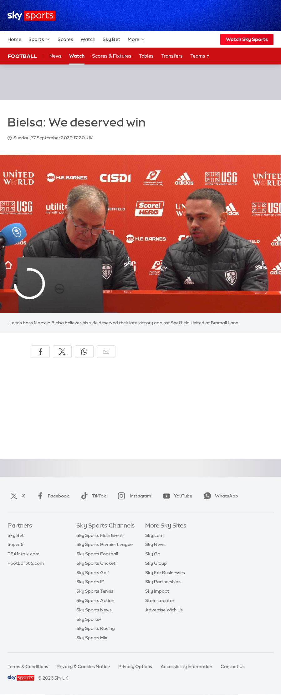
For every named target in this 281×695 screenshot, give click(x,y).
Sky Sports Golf (92, 572)
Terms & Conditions (28, 666)
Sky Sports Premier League (104, 544)
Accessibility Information (186, 666)
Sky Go (152, 554)
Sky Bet (111, 39)
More (137, 39)
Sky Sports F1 (90, 581)
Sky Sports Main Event (99, 535)
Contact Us (233, 666)
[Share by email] (106, 351)
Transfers (172, 56)
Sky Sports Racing (95, 628)
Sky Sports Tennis (94, 591)
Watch (87, 39)
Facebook (51, 496)
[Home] (31, 16)
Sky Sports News (94, 610)
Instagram (133, 496)
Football (22, 56)
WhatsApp (219, 496)
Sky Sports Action (95, 600)
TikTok (92, 496)
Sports (39, 39)
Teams (200, 56)
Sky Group (156, 563)
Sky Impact (157, 591)
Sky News (155, 544)
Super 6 (15, 544)
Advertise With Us (164, 610)
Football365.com (26, 563)
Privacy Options (135, 666)
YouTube (176, 496)
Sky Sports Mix (91, 638)
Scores (65, 39)
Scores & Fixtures (111, 56)
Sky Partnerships (163, 581)
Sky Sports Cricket (95, 563)
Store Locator (159, 600)
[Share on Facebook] (40, 351)
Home (14, 39)
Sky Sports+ (88, 619)
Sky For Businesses (165, 572)
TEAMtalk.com (23, 554)
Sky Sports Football (97, 554)
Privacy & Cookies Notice (83, 666)
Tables (146, 56)
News (55, 56)
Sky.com (154, 535)
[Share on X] (62, 351)
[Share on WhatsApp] (84, 351)
